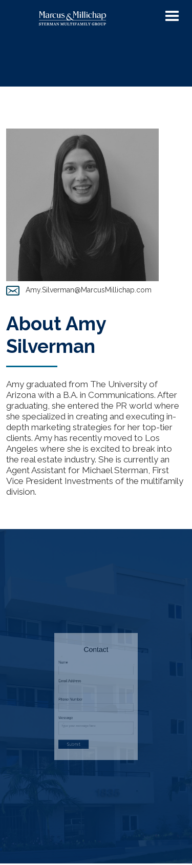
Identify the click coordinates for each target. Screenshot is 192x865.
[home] (91, 19)
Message (79, 708)
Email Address (81, 688)
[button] (172, 16)
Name (77, 678)
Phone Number (82, 698)
